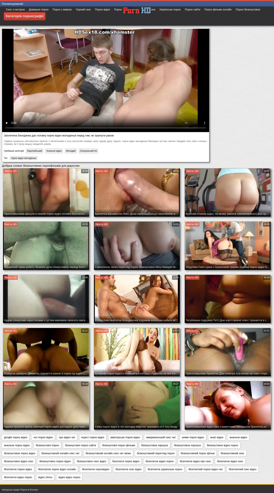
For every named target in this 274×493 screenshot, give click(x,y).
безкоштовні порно (47, 445)
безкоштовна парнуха (154, 445)
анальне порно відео (17, 445)
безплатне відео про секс (195, 461)
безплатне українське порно (165, 469)
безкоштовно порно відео (55, 461)
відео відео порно (69, 477)
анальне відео (238, 437)
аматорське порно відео (125, 437)
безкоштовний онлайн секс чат (60, 453)
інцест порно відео (92, 437)
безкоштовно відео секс (18, 461)
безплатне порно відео (18, 469)
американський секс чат (161, 437)
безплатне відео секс (230, 461)
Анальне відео (54, 151)
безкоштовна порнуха (187, 445)
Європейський (34, 151)
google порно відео (15, 437)
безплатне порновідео (95, 469)
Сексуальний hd (88, 151)
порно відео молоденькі (23, 158)
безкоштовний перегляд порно (156, 453)
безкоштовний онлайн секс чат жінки (108, 453)
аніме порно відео (193, 437)
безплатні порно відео (125, 461)
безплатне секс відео (128, 469)
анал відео (217, 437)
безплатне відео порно (160, 461)
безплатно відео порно (18, 477)
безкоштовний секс (232, 453)
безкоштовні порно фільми (118, 445)
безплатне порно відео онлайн (57, 469)
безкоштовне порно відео (19, 453)
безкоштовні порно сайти (80, 445)
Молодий (71, 151)
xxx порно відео (43, 437)
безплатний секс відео (242, 469)
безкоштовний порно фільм (198, 453)
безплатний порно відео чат (205, 469)
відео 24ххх (45, 477)
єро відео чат (67, 437)
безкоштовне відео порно (222, 445)
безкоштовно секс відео (91, 461)
